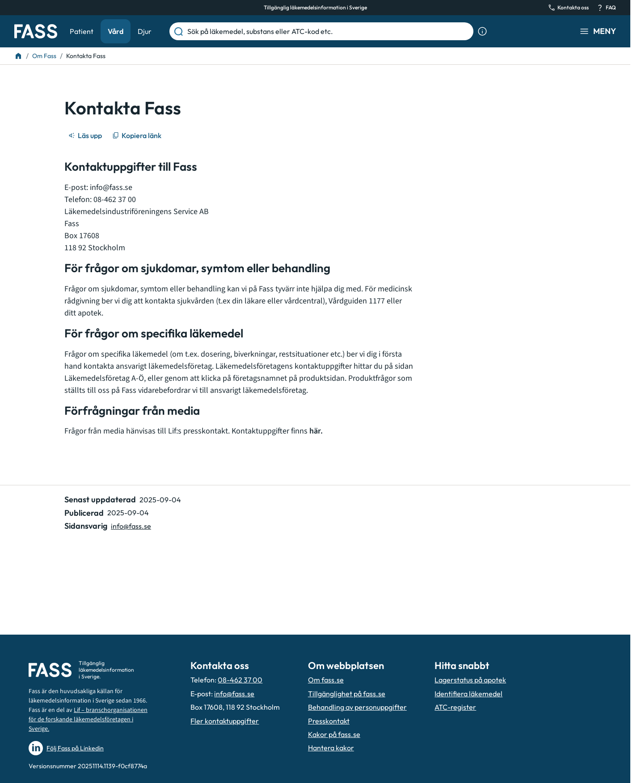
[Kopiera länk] (137, 135)
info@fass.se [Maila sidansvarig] (131, 526)
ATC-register (455, 707)
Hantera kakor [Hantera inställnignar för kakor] (331, 747)
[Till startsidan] (18, 56)
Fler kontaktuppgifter (224, 720)
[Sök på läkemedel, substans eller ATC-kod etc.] (328, 31)
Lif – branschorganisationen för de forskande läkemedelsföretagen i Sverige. (88, 719)
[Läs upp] (85, 135)
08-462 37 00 (240, 679)
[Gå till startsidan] (35, 31)
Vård (115, 31)
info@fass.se (111, 187)
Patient (81, 31)
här (315, 431)
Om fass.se (326, 679)
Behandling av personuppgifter (357, 707)
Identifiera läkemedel (468, 693)
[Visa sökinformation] (482, 31)
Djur (145, 31)
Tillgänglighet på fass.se (346, 693)
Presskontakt (329, 720)
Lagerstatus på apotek (470, 679)
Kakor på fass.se (334, 734)
